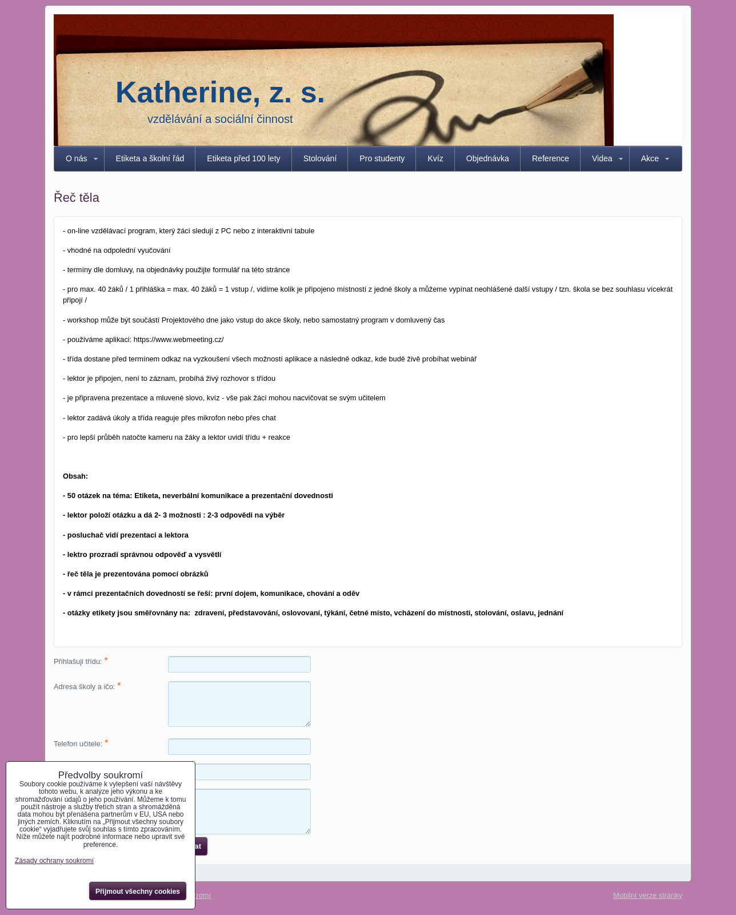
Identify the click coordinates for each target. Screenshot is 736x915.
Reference (550, 158)
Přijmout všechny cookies (137, 892)
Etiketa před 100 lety (243, 158)
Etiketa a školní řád (150, 158)
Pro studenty (382, 158)
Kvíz (435, 158)
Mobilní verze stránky (647, 895)
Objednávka (487, 158)
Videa (602, 158)
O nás (76, 158)
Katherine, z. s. (220, 92)
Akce (650, 158)
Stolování (320, 158)
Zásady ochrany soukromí (54, 861)
